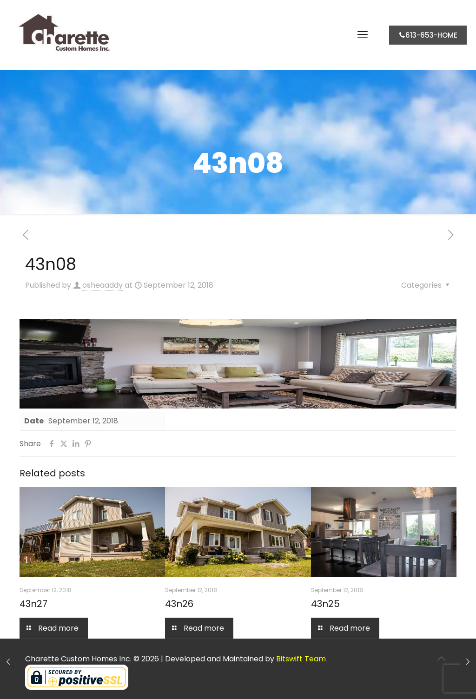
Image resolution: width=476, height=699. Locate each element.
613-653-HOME (427, 35)
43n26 (179, 603)
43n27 (33, 603)
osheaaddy (102, 285)
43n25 (325, 603)
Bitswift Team (301, 658)
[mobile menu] (362, 35)
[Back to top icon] (441, 658)
